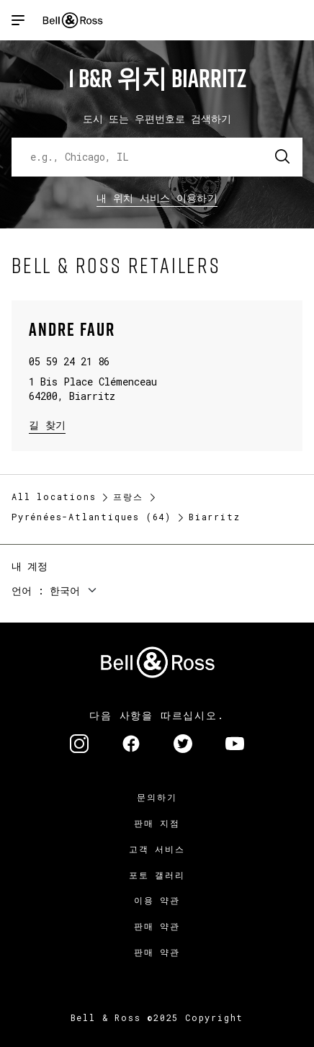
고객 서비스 (157, 849)
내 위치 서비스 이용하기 (157, 198)
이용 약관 (157, 900)
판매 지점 (157, 823)
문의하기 (156, 797)
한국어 (65, 590)
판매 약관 (157, 926)
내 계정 (30, 566)
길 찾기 (47, 424)
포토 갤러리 (157, 875)
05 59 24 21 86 (69, 361)
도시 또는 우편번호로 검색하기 (157, 118)
